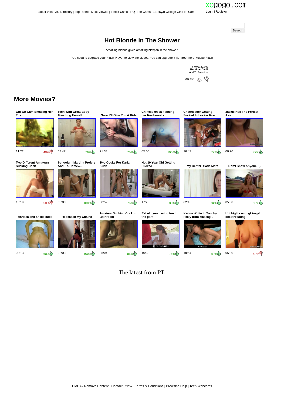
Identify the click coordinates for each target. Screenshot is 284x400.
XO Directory (63, 12)
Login (209, 11)
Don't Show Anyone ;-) (244, 166)
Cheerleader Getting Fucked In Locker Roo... (200, 113)
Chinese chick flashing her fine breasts (158, 113)
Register (221, 11)
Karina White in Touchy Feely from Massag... (200, 215)
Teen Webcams (200, 386)
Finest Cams (119, 12)
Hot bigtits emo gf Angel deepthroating (242, 215)
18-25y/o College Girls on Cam (174, 12)
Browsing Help (176, 386)
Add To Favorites (198, 72)
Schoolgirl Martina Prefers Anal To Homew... (76, 164)
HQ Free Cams (140, 12)
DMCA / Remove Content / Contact (97, 386)
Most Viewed (99, 12)
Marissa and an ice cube (34, 217)
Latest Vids (45, 12)
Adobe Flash (204, 57)
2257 (128, 386)
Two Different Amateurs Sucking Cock (33, 164)
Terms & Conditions (149, 386)
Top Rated (81, 12)
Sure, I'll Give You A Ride (119, 115)
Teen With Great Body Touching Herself (73, 113)
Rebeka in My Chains (77, 217)
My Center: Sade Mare (202, 166)
